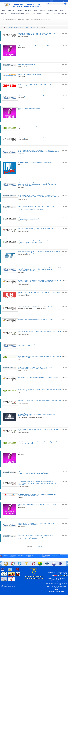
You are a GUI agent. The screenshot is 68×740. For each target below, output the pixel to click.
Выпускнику (28, 10)
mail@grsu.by (64, 570)
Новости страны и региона (39, 10)
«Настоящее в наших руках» (26, 64)
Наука (27, 19)
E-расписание (4, 13)
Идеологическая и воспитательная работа (41, 19)
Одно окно (62, 10)
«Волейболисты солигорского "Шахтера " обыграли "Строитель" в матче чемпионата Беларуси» (38, 442)
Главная (3, 10)
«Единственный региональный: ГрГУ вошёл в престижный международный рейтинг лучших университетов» (35, 367)
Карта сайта (13, 16)
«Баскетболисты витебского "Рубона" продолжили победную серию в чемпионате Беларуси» (39, 390)
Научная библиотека (38, 13)
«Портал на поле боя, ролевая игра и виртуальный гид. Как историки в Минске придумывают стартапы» (39, 293)
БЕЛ (55, 1)
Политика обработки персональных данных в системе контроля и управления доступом (56, 584)
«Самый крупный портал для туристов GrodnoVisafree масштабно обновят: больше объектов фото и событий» (38, 430)
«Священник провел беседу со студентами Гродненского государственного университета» (35, 218)
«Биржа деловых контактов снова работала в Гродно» (34, 162)
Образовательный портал (17, 13)
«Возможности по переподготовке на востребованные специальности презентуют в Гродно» (39, 332)
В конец (40, 546)
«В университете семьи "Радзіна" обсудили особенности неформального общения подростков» (35, 241)
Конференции (4, 16)
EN (59, 1)
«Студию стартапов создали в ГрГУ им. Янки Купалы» (34, 127)
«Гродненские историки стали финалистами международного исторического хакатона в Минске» (37, 229)
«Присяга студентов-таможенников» (29, 453)
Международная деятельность (8, 23)
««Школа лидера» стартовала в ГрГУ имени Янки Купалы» (35, 319)
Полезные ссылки (52, 10)
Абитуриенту (19, 10)
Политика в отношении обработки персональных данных (56, 579)
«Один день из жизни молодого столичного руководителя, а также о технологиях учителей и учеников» (39, 252)
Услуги (47, 13)
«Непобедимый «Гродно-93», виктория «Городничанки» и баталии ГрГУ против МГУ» (39, 401)
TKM (66, 1)
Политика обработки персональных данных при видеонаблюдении (56, 581)
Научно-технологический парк (59, 13)
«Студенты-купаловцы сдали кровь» (29, 108)
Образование (21, 19)
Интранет (28, 13)
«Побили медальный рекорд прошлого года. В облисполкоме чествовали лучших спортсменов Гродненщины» (37, 34)
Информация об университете (8, 19)
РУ (51, 1)
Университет (10, 10)
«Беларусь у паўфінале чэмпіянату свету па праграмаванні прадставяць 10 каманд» (36, 85)
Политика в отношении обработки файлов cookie (56, 587)
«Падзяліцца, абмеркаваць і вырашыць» (30, 74)
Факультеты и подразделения (25, 23)
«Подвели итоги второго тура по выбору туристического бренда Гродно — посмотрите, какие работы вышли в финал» (37, 472)
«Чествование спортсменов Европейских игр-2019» (34, 46)
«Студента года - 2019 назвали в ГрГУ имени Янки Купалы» (36, 307)
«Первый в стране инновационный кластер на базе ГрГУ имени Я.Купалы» (37, 505)
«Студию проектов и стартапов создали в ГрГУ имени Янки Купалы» (38, 96)
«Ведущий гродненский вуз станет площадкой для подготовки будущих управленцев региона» (37, 494)
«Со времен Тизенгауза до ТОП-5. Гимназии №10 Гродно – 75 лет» (38, 377)
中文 (62, 1)
